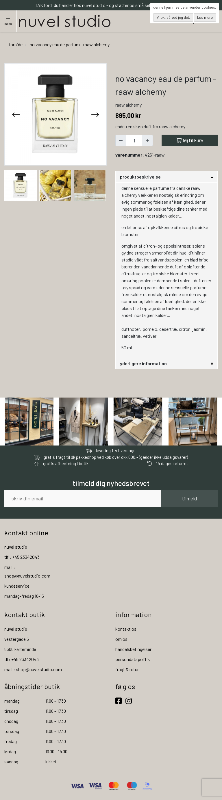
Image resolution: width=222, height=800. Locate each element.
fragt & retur (127, 669)
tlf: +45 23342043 (21, 659)
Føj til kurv (189, 140)
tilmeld (189, 498)
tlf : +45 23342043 (22, 557)
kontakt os (125, 629)
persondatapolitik (132, 659)
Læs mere (205, 17)
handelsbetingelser (133, 649)
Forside (16, 44)
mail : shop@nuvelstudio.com (33, 669)
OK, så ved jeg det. (175, 17)
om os (121, 639)
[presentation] (16, 114)
